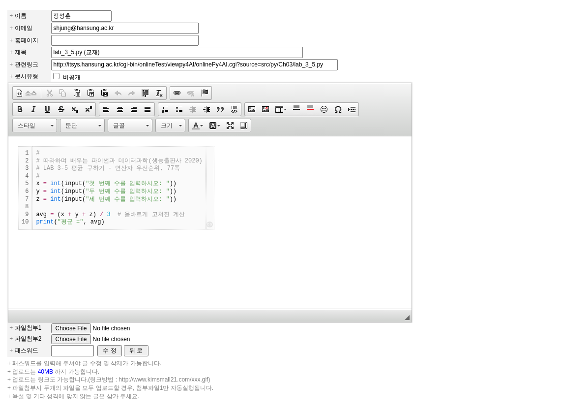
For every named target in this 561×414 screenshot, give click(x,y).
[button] (26, 93)
